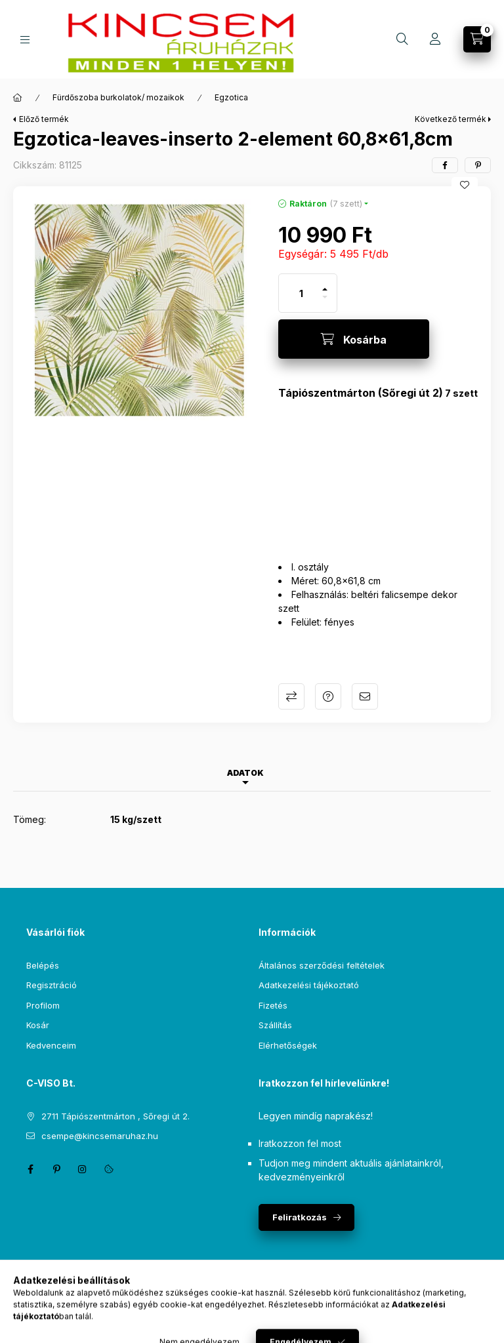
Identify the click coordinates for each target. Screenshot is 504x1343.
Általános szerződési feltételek (322, 965)
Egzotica (231, 97)
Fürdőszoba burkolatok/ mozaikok (118, 97)
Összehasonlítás (291, 696)
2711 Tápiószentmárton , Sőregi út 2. (115, 1116)
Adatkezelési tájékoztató (309, 985)
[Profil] (435, 39)
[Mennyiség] (301, 293)
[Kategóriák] (25, 40)
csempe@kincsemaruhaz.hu (99, 1136)
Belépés (42, 965)
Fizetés (273, 1005)
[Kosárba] (353, 339)
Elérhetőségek (288, 1045)
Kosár (37, 1025)
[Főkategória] (17, 98)
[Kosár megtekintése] (477, 39)
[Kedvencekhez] (465, 185)
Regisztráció (51, 985)
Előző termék (44, 119)
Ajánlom (365, 696)
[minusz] (325, 302)
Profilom (43, 1005)
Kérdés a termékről (328, 696)
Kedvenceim (51, 1045)
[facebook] (445, 165)
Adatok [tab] (245, 773)
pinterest (56, 1169)
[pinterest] (478, 165)
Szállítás (275, 1025)
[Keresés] (402, 39)
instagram (83, 1169)
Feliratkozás (299, 1217)
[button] (139, 312)
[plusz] (325, 283)
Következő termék (450, 119)
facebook (30, 1169)
